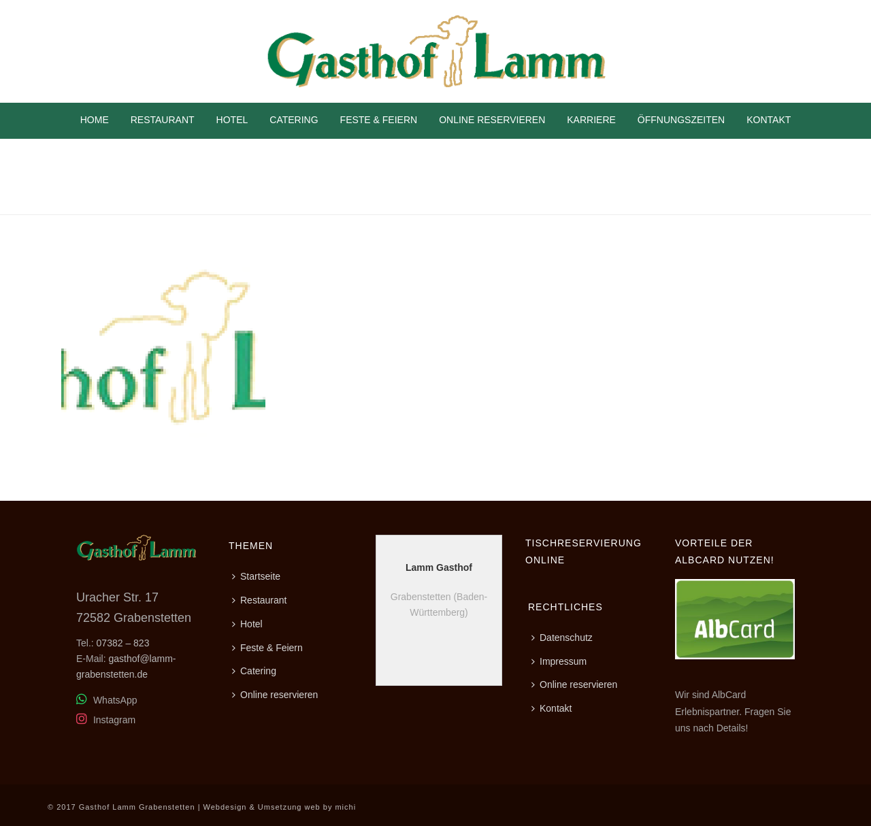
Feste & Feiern (379, 119)
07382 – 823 (123, 643)
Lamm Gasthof (439, 567)
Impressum (559, 661)
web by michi (331, 807)
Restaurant (163, 119)
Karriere (591, 119)
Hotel (232, 119)
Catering (293, 119)
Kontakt (768, 119)
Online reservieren (492, 119)
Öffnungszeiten (681, 119)
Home (94, 119)
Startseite (256, 576)
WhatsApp (106, 700)
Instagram (105, 719)
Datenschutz (562, 637)
